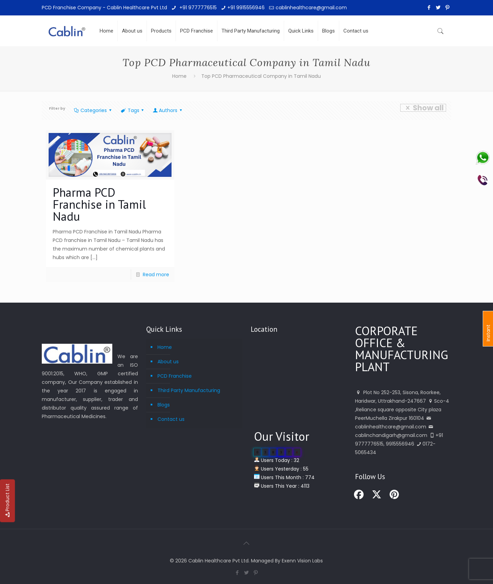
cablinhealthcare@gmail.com (311, 7)
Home (179, 76)
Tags (133, 110)
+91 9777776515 (197, 7)
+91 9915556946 (246, 7)
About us (168, 361)
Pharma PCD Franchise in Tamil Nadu (99, 204)
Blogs (163, 404)
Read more (156, 274)
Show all (423, 108)
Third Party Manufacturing (188, 390)
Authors (168, 110)
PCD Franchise (174, 376)
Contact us (171, 419)
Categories (93, 110)
